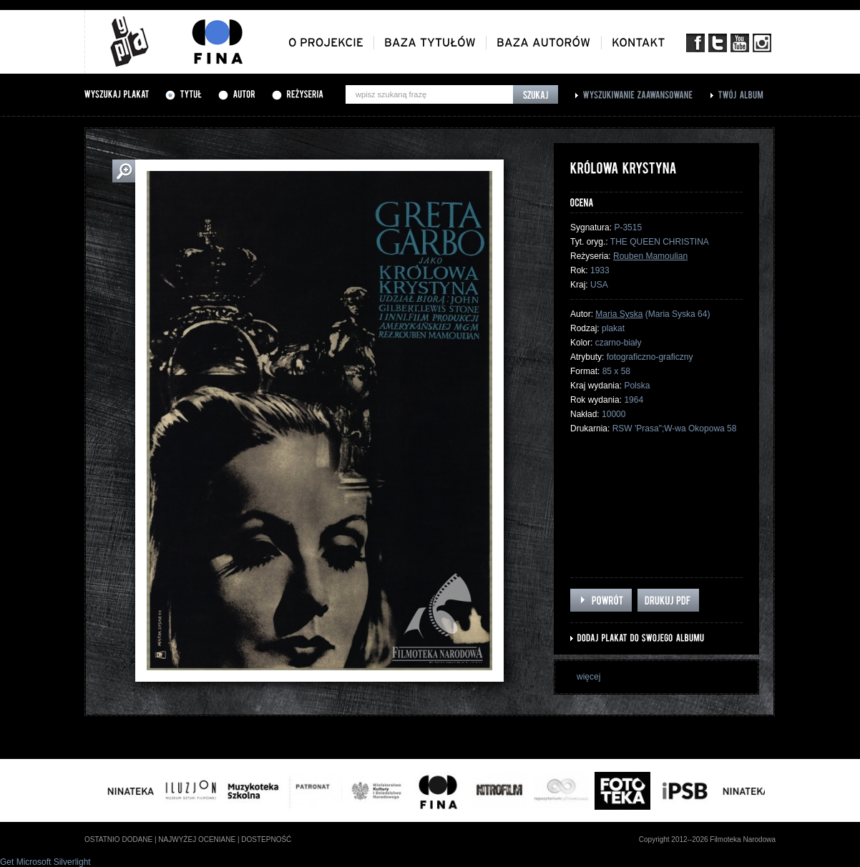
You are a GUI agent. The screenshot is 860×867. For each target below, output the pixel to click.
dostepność (266, 839)
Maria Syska (618, 314)
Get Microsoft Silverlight (45, 862)
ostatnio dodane (118, 839)
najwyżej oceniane (196, 839)
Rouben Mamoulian (650, 256)
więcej (588, 677)
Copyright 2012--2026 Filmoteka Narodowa (707, 839)
